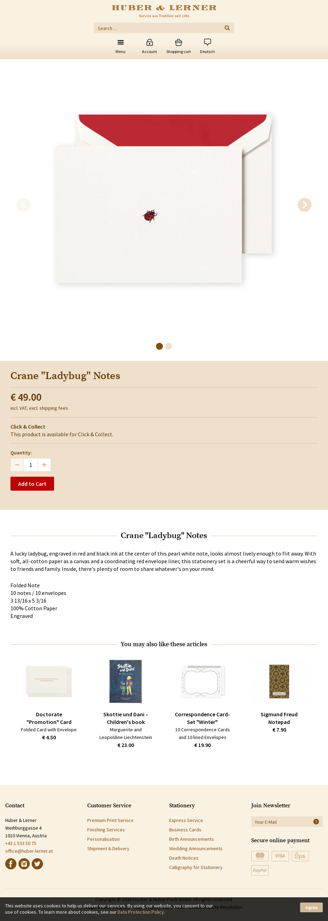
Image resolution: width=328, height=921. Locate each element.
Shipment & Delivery (108, 848)
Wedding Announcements (196, 848)
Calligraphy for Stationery (196, 867)
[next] (305, 205)
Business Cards (185, 829)
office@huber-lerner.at (29, 851)
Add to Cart (32, 483)
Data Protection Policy (141, 912)
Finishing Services (106, 829)
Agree (311, 907)
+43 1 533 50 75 (20, 843)
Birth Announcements (191, 839)
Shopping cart (178, 51)
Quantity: (21, 453)
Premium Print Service (110, 820)
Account (149, 51)
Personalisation (103, 839)
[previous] (23, 205)
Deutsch (207, 51)
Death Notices (184, 858)
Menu (120, 51)
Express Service (186, 820)
